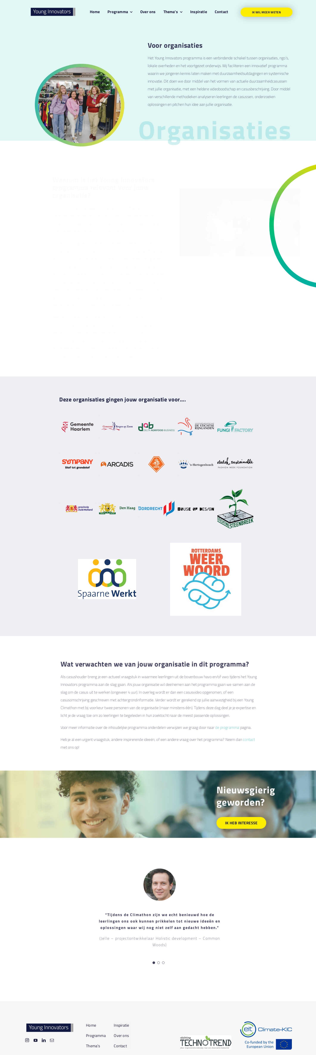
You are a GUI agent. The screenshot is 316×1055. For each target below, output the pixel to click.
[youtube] (35, 1040)
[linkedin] (44, 1040)
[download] (205, 1037)
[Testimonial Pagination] (154, 964)
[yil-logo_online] (53, 8)
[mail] (52, 1040)
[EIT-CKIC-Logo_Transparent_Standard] (266, 1023)
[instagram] (27, 1040)
